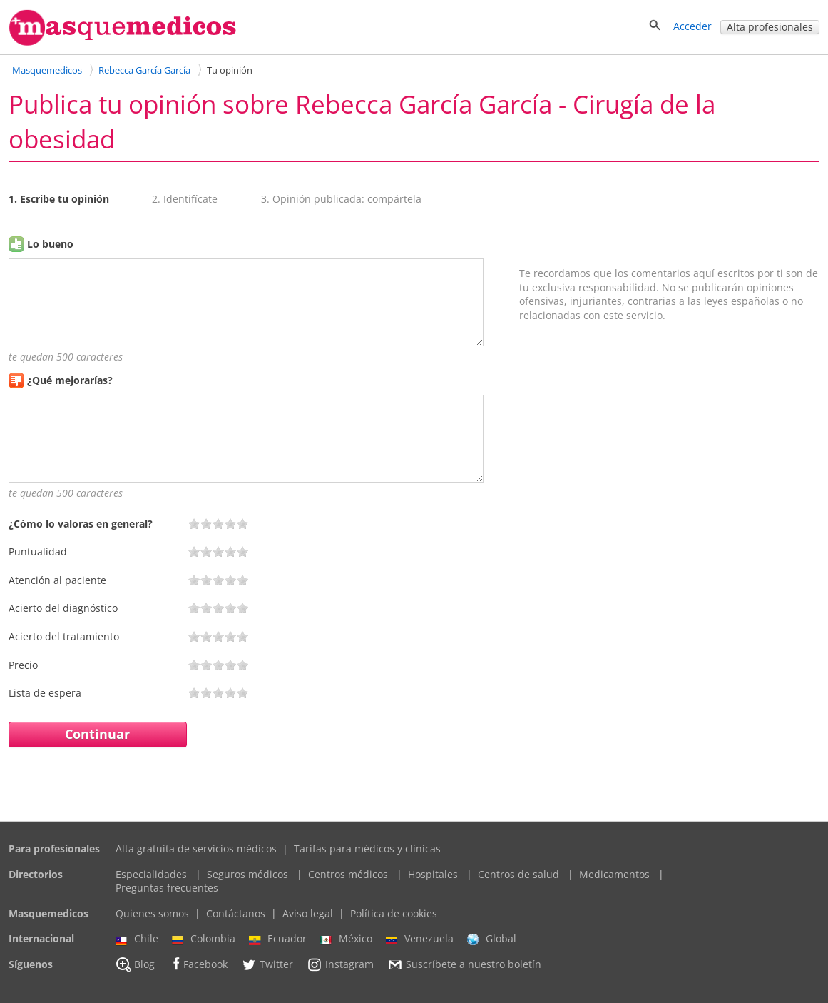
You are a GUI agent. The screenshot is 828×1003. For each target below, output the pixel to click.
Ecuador (278, 939)
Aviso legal (307, 913)
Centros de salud (518, 874)
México (346, 939)
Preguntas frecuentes (167, 887)
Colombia (203, 939)
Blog (135, 964)
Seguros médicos (247, 874)
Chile (137, 939)
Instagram (340, 964)
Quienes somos (152, 913)
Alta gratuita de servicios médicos (196, 848)
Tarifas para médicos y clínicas (367, 848)
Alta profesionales (770, 27)
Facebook (198, 964)
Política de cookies (393, 913)
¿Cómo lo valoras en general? (81, 523)
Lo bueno (50, 244)
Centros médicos (348, 874)
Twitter (267, 964)
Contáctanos (235, 913)
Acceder (692, 26)
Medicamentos (614, 874)
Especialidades (151, 874)
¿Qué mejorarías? (70, 380)
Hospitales (433, 874)
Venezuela (420, 939)
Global (491, 939)
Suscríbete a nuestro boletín (464, 964)
